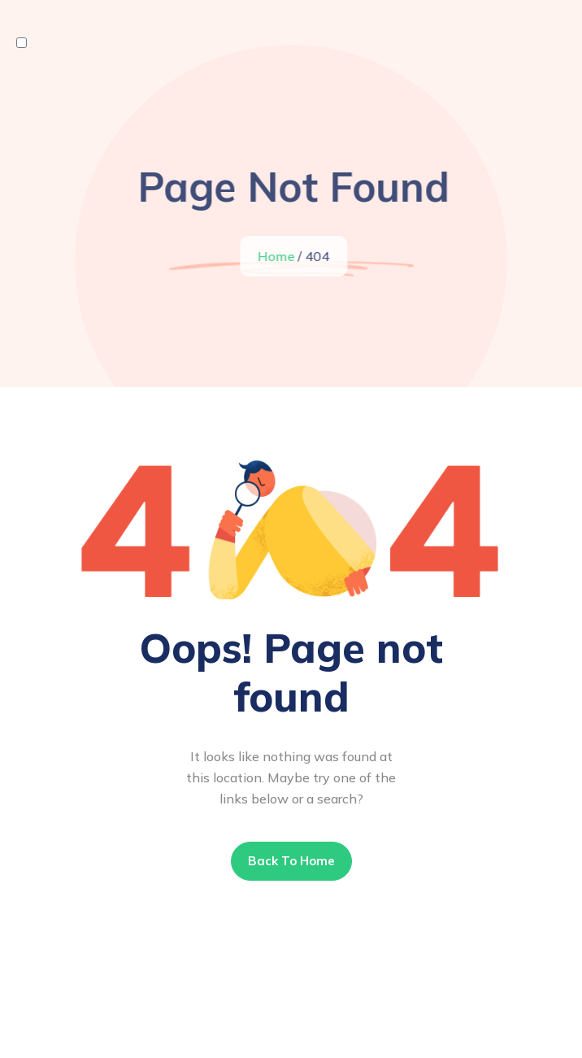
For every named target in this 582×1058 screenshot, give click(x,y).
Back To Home (291, 861)
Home (276, 256)
